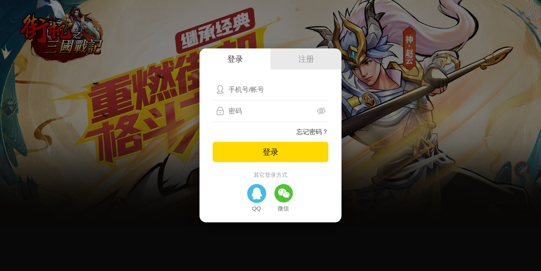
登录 (270, 151)
